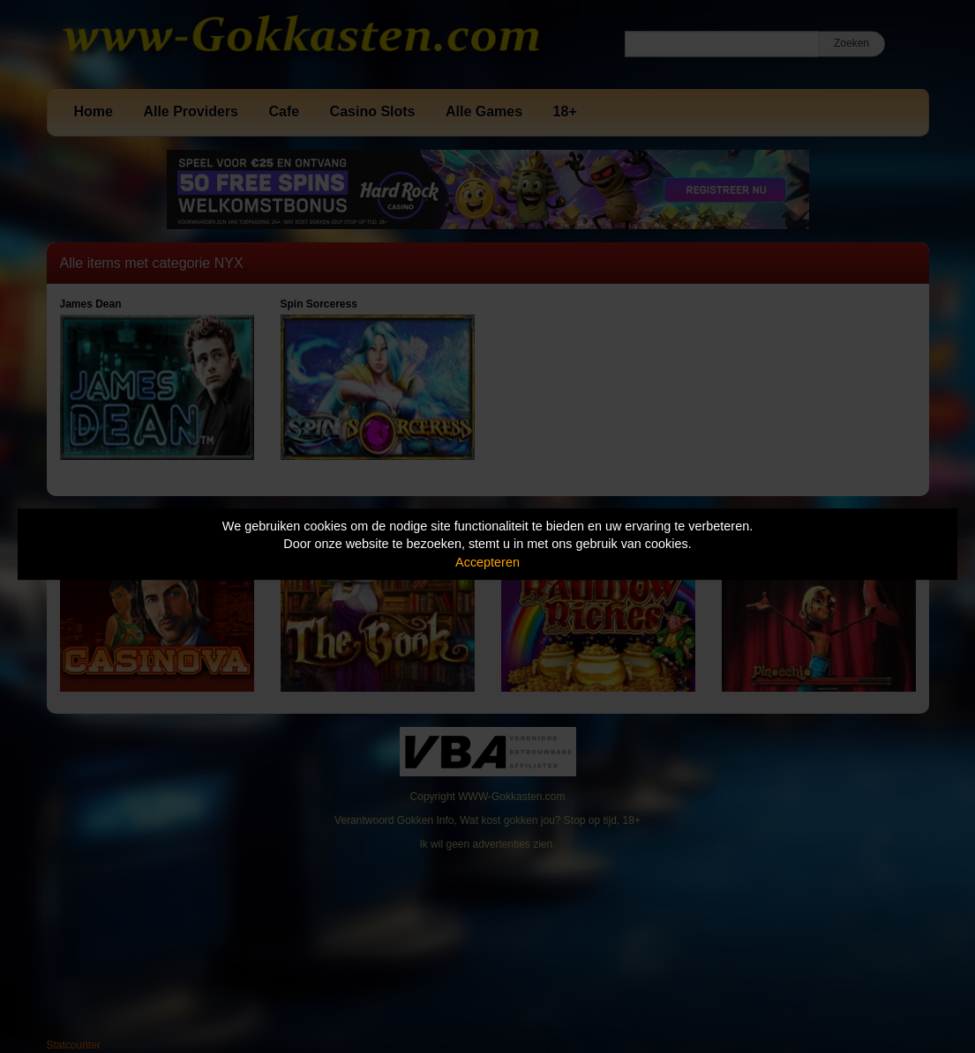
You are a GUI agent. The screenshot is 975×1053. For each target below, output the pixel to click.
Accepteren (487, 562)
